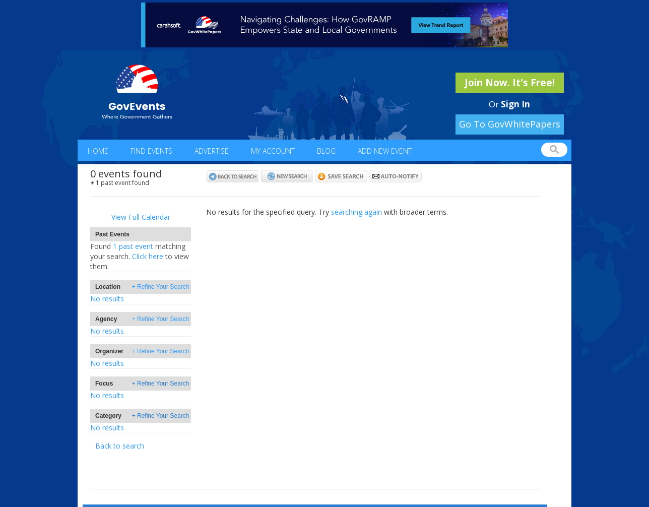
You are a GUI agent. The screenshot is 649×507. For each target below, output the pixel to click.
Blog (326, 151)
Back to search (119, 446)
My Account (273, 151)
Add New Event (385, 151)
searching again (356, 212)
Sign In (515, 104)
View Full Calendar (140, 217)
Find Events (151, 151)
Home (98, 151)
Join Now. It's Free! (510, 82)
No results (107, 298)
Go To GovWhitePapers (509, 124)
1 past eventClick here (139, 256)
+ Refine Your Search (160, 286)
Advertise (211, 151)
